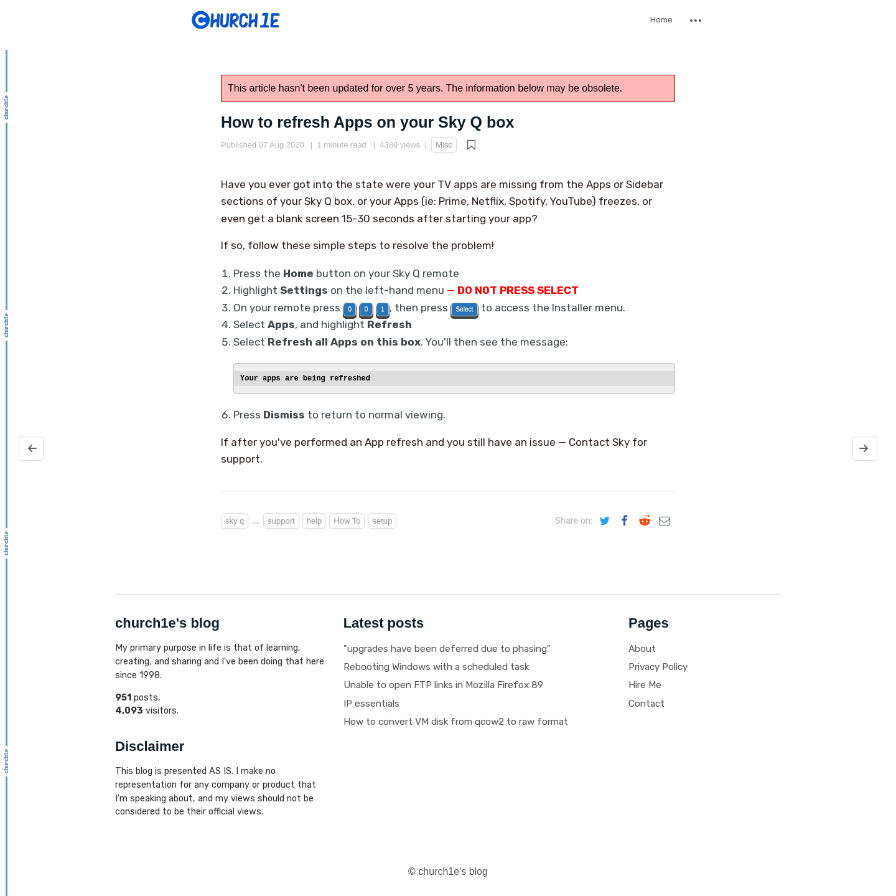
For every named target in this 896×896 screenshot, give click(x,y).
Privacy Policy (658, 666)
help (314, 521)
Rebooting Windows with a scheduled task (436, 666)
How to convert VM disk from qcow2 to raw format (455, 721)
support (281, 521)
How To (347, 521)
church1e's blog (453, 871)
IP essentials (371, 703)
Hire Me (644, 685)
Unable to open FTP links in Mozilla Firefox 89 (443, 685)
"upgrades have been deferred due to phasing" (447, 648)
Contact (646, 703)
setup (382, 521)
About (642, 648)
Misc (444, 144)
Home (661, 19)
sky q (234, 521)
